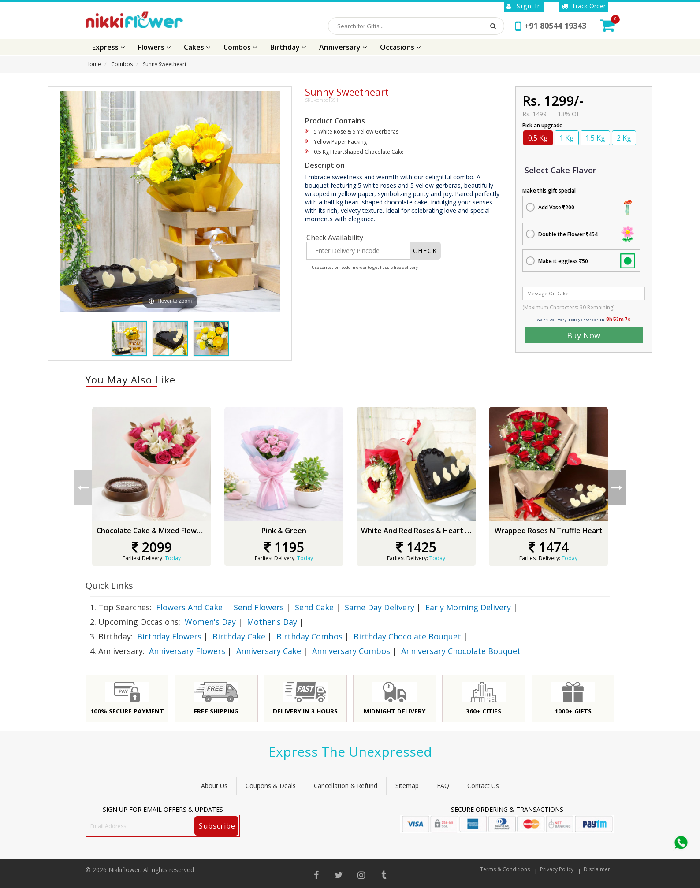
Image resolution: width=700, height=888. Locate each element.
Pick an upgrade (542, 125)
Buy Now (583, 335)
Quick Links (109, 585)
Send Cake (314, 607)
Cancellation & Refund (345, 785)
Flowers (154, 47)
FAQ (443, 785)
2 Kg (624, 138)
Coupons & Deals (271, 785)
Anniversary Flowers (187, 651)
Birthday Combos (309, 636)
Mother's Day (272, 622)
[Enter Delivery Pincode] (358, 251)
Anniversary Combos (351, 651)
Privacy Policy (556, 869)
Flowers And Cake (189, 607)
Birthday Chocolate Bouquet (407, 636)
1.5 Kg (595, 138)
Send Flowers (259, 607)
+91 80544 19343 (550, 25)
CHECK (425, 250)
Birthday (288, 47)
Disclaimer (597, 869)
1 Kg (566, 138)
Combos (240, 47)
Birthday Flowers (169, 636)
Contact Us (483, 785)
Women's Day (210, 622)
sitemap (407, 785)
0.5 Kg (538, 138)
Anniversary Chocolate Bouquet (461, 651)
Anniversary (343, 47)
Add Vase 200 (556, 207)
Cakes (197, 47)
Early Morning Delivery (468, 607)
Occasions (400, 47)
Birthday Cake (238, 636)
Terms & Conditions (505, 869)
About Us (214, 785)
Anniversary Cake (268, 651)
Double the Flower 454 (568, 234)
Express (108, 47)
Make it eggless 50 (563, 261)
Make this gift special (549, 190)
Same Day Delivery (379, 607)
